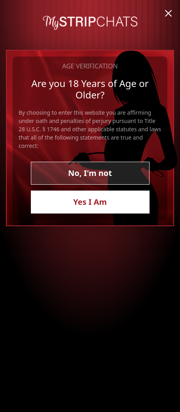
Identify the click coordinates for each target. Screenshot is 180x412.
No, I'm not (90, 173)
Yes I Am (90, 202)
